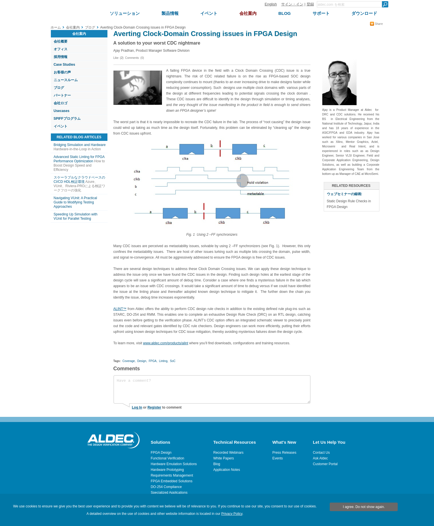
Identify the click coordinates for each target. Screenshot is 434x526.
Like (116, 57)
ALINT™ (120, 309)
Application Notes (226, 470)
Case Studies (64, 65)
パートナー (62, 95)
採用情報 (60, 57)
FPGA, (153, 361)
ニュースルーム (66, 80)
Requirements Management (172, 475)
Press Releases (284, 453)
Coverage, (128, 361)
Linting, (163, 361)
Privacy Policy (231, 514)
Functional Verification (167, 458)
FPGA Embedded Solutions (171, 481)
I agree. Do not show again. (364, 507)
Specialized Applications (169, 493)
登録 (310, 4)
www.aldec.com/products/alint (165, 343)
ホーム (56, 27)
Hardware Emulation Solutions (174, 464)
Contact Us (321, 453)
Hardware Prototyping (167, 470)
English (271, 4)
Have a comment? (212, 389)
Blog (216, 464)
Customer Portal (325, 464)
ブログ (59, 88)
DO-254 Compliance (166, 487)
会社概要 (60, 41)
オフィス (60, 49)
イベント (60, 126)
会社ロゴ (60, 103)
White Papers (223, 458)
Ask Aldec (320, 458)
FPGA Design (161, 453)
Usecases (61, 111)
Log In (137, 407)
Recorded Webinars (228, 453)
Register (154, 407)
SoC (172, 361)
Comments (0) (134, 57)
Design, (142, 361)
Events (277, 458)
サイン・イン (292, 4)
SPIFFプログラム (67, 119)
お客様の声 (62, 72)
